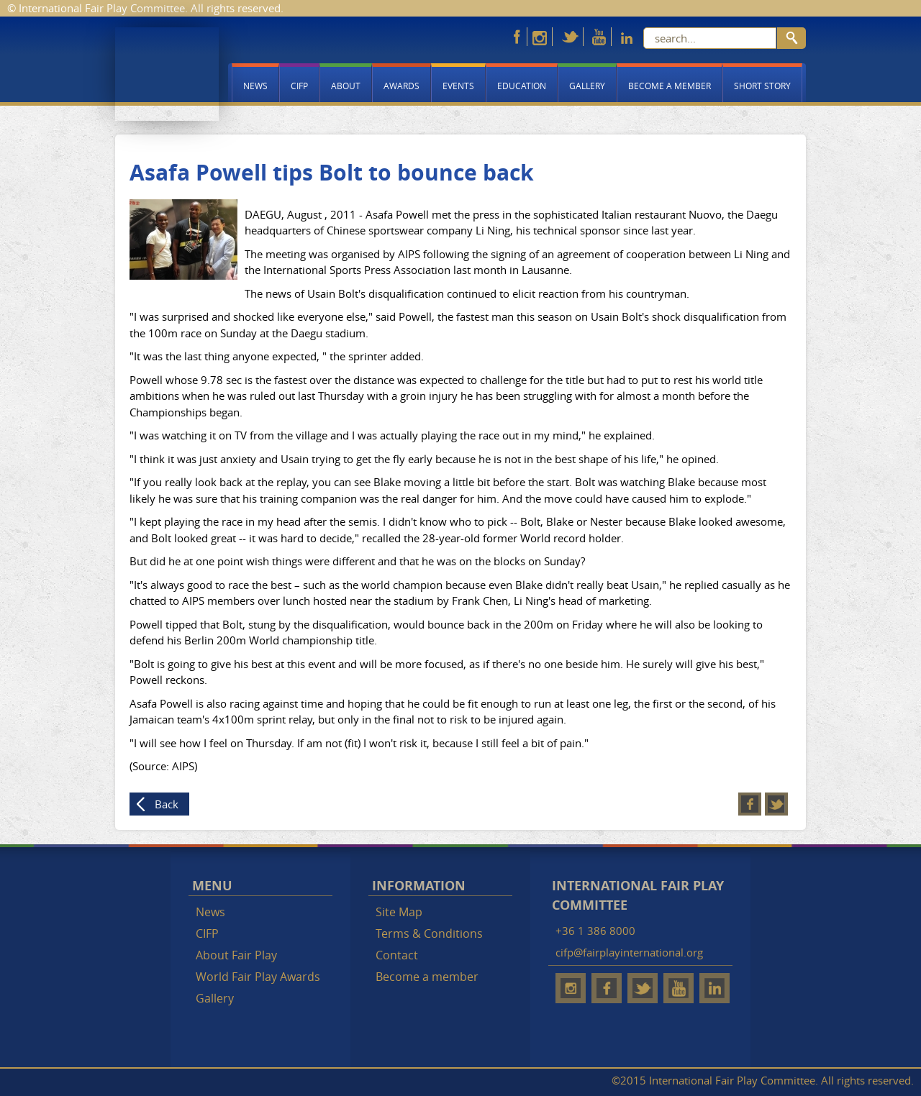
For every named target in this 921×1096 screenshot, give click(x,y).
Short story (762, 85)
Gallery (587, 85)
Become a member (669, 85)
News (255, 85)
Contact (397, 955)
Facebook (749, 804)
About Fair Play (236, 955)
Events (458, 85)
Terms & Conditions (429, 933)
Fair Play (167, 74)
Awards (401, 85)
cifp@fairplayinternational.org (629, 952)
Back (166, 804)
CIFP (299, 85)
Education (521, 85)
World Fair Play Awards (258, 977)
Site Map (399, 912)
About (345, 85)
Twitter (776, 804)
